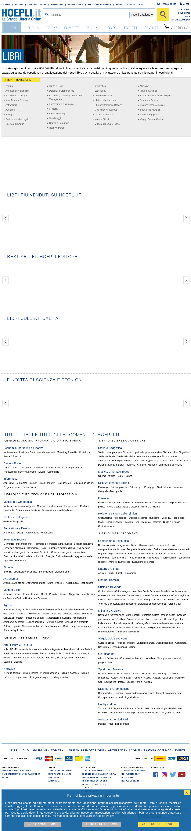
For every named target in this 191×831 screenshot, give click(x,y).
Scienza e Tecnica (149, 100)
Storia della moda (30, 594)
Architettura (9, 532)
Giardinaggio (55, 118)
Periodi (43, 653)
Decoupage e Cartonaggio (122, 712)
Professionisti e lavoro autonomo (19, 471)
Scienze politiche (119, 487)
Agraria (9, 86)
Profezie (150, 553)
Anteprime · (117, 750)
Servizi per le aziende (99, 4)
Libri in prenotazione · (87, 750)
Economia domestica (147, 712)
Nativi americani (158, 545)
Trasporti (102, 708)
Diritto (6, 467)
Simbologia (103, 557)
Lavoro (41, 471)
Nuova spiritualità (107, 545)
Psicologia (103, 487)
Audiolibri (10, 109)
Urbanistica (46, 532)
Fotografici (130, 573)
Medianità (121, 553)
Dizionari (118, 693)
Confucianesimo (106, 526)
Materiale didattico (65, 510)
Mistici (149, 549)
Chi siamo (185, 9)
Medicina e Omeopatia (106, 109)
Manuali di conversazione (169, 693)
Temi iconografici (20, 657)
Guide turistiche (106, 643)
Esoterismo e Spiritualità (61, 104)
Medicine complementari (49, 506)
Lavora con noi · (158, 750)
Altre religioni (120, 518)
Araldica (121, 619)
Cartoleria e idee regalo (17, 119)
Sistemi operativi (46, 483)
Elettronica (8, 544)
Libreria (6, 4)
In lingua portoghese (40, 677)
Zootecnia (87, 613)
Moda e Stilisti (102, 119)
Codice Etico (89, 787)
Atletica (156, 677)
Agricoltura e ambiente (76, 622)
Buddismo (154, 518)
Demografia (116, 491)
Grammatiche (105, 693)
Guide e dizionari (171, 522)
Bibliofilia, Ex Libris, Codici (59, 657)
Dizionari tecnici (64, 556)
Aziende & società (55, 467)
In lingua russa (20, 677)
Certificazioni (29, 487)
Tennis (138, 682)
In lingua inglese (30, 673)
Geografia (103, 491)
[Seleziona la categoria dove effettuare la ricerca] (141, 14)
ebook (91, 27)
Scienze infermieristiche (28, 510)
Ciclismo (136, 673)
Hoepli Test (57, 4)
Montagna (163, 673)
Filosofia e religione (150, 506)
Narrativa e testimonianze (111, 615)
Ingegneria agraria (35, 618)
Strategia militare (150, 615)
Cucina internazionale (138, 595)
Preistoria (130, 464)
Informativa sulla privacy (96, 777)
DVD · (27, 750)
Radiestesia (153, 557)
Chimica (55, 552)
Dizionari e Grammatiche (61, 91)
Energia (50, 556)
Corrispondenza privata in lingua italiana (118, 697)
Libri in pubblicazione (105, 100)
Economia (35, 452)
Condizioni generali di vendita (99, 774)
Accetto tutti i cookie (158, 824)
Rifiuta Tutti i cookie (101, 824)
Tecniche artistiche (73, 649)
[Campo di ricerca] (90, 15)
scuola (32, 27)
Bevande (154, 591)
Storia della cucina (116, 599)
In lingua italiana (11, 673)
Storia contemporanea (109, 452)
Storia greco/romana (122, 460)
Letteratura (100, 91)
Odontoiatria (48, 510)
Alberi (101, 658)
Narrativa (144, 86)
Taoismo (157, 522)
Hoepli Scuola (75, 4)
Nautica (102, 673)
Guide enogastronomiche (128, 591)
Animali (102, 573)
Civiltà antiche (170, 452)
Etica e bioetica (131, 506)
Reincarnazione (136, 553)
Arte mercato (37, 657)
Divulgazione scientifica (25, 571)
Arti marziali (126, 677)
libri (12, 27)
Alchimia (172, 553)
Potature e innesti (54, 622)
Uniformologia (171, 619)
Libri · (16, 750)
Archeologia (55, 653)
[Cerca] (163, 14)
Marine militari (168, 615)
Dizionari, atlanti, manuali (111, 464)
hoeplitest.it (128, 777)
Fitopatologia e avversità (58, 618)
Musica (111, 476)
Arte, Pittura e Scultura (16, 100)
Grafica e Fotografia (59, 123)
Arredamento (32, 532)
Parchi (111, 573)
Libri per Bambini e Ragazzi (108, 105)
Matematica (32, 548)
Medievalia (163, 623)
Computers (21, 483)
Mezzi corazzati (154, 619)
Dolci (145, 591)
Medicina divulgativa (25, 506)
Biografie (183, 452)
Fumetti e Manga (57, 113)
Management (48, 452)
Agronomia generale (13, 622)
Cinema (102, 476)
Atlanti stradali (119, 647)
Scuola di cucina (116, 595)
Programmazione (12, 487)
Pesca (121, 682)
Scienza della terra (83, 544)
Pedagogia (149, 487)
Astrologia (161, 553)
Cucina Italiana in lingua (140, 599)
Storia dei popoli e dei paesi (136, 452)
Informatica (100, 86)
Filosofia (53, 109)
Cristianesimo (105, 518)
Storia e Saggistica (149, 114)
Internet (33, 483)
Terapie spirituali (136, 557)
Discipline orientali (138, 518)
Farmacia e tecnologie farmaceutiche (53, 544)
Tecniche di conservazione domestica (117, 603)
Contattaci (54, 781)
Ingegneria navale (83, 556)
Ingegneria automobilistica (62, 548)
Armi (109, 623)
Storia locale (175, 460)
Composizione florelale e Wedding (137, 658)
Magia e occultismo (127, 545)
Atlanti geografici (165, 643)
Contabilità (84, 452)
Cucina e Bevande (14, 124)
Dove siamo (184, 13)
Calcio (114, 677)
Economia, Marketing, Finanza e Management (65, 97)
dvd (111, 27)
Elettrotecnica (10, 556)
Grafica (7, 521)
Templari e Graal (135, 549)
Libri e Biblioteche (104, 95)
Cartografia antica (146, 643)
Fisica (43, 548)
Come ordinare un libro (61, 770)
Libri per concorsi (75, 467)
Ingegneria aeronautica (73, 552)
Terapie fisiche (71, 506)
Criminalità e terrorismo (170, 464)
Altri (154, 673)
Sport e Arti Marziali (150, 109)
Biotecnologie (46, 571)
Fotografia (18, 521)
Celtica (182, 553)
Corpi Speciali (133, 615)
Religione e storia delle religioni (155, 95)
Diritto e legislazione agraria (77, 626)
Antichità (140, 627)
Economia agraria (35, 609)
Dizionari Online (37, 4)
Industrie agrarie (71, 613)
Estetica (102, 502)
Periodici (59, 583)
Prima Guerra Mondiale (127, 631)
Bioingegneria (62, 571)
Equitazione (110, 682)
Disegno (18, 662)
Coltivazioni (112, 658)
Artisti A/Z (8, 649)
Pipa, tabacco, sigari (171, 712)
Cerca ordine (168, 4)
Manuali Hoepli (105, 724)
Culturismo (168, 677)
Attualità (156, 452)
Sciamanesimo (118, 557)
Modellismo (175, 708)
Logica (172, 502)
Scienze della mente (132, 502)
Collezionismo (70, 653)
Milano (132, 647)
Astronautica (72, 583)
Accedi (186, 4)
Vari (186, 460)
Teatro (120, 476)
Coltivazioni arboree (13, 618)
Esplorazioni (123, 673)
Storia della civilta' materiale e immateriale (138, 456)
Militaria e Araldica (104, 114)
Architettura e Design (16, 95)
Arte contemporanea (27, 653)
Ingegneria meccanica (26, 552)
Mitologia (166, 518)
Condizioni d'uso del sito (96, 770)
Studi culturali (164, 487)
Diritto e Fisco (56, 86)
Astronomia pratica (35, 583)
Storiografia (104, 460)
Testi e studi (114, 502)
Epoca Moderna (115, 627)
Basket (130, 682)
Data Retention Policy (94, 784)
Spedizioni (53, 777)
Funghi (119, 573)
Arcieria (148, 682)
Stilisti (44, 594)
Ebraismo (129, 522)
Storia (50, 583)
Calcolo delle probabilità (31, 556)
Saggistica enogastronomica (152, 603)
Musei (18, 649)
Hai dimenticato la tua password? (21, 774)
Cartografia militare (146, 623)
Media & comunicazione (15, 452)
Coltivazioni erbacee (32, 626)
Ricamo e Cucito (134, 708)
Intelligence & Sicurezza (159, 627)
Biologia (9, 114)
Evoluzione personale (143, 562)
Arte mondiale (42, 649)
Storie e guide (114, 506)
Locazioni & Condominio (32, 467)
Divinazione (160, 549)
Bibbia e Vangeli (114, 522)
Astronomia (11, 105)
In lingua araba (60, 677)
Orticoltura (56, 613)
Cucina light (160, 599)
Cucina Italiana (105, 591)
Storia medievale (106, 456)
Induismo (146, 522)
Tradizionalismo (169, 557)
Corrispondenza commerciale (139, 693)
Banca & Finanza (12, 456)
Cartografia (180, 643)
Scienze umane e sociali (152, 105)
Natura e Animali (148, 91)
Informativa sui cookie (94, 781)
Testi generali (64, 483)
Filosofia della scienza (156, 502)
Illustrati (131, 643)
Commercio (53, 471)
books (52, 27)
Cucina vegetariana (160, 595)
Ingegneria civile (24, 544)
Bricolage (114, 708)
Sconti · (135, 750)
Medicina (8, 506)
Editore (19, 4)
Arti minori (28, 649)
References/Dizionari (56, 609)
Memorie (152, 464)
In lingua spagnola (49, 673)
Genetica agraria (53, 626)
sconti (151, 27)
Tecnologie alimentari (14, 548)
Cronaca (141, 464)
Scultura (7, 662)
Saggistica (74, 594)
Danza (129, 476)
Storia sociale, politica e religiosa (150, 460)
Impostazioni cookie (43, 824)
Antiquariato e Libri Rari (17, 91)
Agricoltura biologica (13, 609)
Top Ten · (58, 750)
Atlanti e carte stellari (13, 583)
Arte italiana (9, 653)
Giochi (148, 708)
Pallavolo (180, 677)
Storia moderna (169, 456)
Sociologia (178, 487)
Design (20, 532)
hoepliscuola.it (130, 781)
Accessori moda (11, 594)
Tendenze (42, 598)
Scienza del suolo (35, 622)
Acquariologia (160, 708)
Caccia (147, 677)
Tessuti (63, 594)
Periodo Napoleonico (124, 623)
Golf (100, 682)
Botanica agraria (11, 626)
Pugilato (146, 673)
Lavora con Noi (135, 4)
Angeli (111, 553)
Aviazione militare (135, 619)
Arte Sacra (80, 657)
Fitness (111, 673)
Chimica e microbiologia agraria (33, 613)
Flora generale (164, 658)
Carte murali (104, 647)
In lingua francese (70, 673)
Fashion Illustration (26, 598)
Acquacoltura (79, 618)
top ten (131, 27)
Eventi (119, 4)
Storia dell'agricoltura (14, 630)
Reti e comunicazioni (83, 483)
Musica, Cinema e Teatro (107, 124)
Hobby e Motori (56, 127)
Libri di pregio (122, 724)
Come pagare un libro (60, 774)
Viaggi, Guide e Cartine (152, 119)
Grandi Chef (174, 603)
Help (187, 16)
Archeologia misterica (119, 562)
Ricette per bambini (178, 599)
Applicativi (8, 483)
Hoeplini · (41, 750)
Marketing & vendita (67, 452)
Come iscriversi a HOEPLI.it (16, 770)
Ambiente (44, 552)
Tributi (14, 467)
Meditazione (119, 549)
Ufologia (143, 545)
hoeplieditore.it (130, 774)
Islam (101, 522)
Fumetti (71, 27)
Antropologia (135, 487)
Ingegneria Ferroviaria (14, 560)
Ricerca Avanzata (180, 20)
